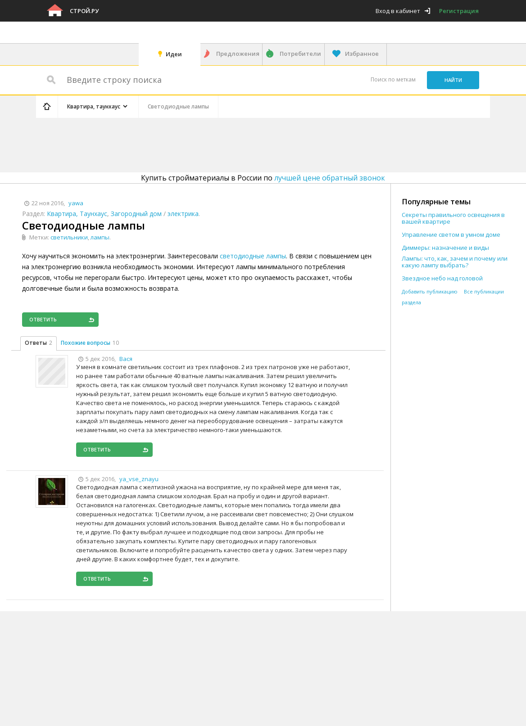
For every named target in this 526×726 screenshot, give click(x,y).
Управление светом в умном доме (451, 234)
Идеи (174, 54)
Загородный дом (136, 213)
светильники (69, 237)
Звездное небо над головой (442, 278)
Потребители (300, 54)
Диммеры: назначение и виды (445, 247)
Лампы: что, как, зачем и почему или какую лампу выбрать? (455, 262)
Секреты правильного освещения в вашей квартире (453, 218)
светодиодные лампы (253, 256)
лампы (100, 237)
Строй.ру (84, 11)
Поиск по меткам (393, 79)
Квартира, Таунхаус (77, 213)
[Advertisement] (206, 143)
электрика (183, 213)
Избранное (362, 54)
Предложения (237, 54)
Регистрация (459, 11)
